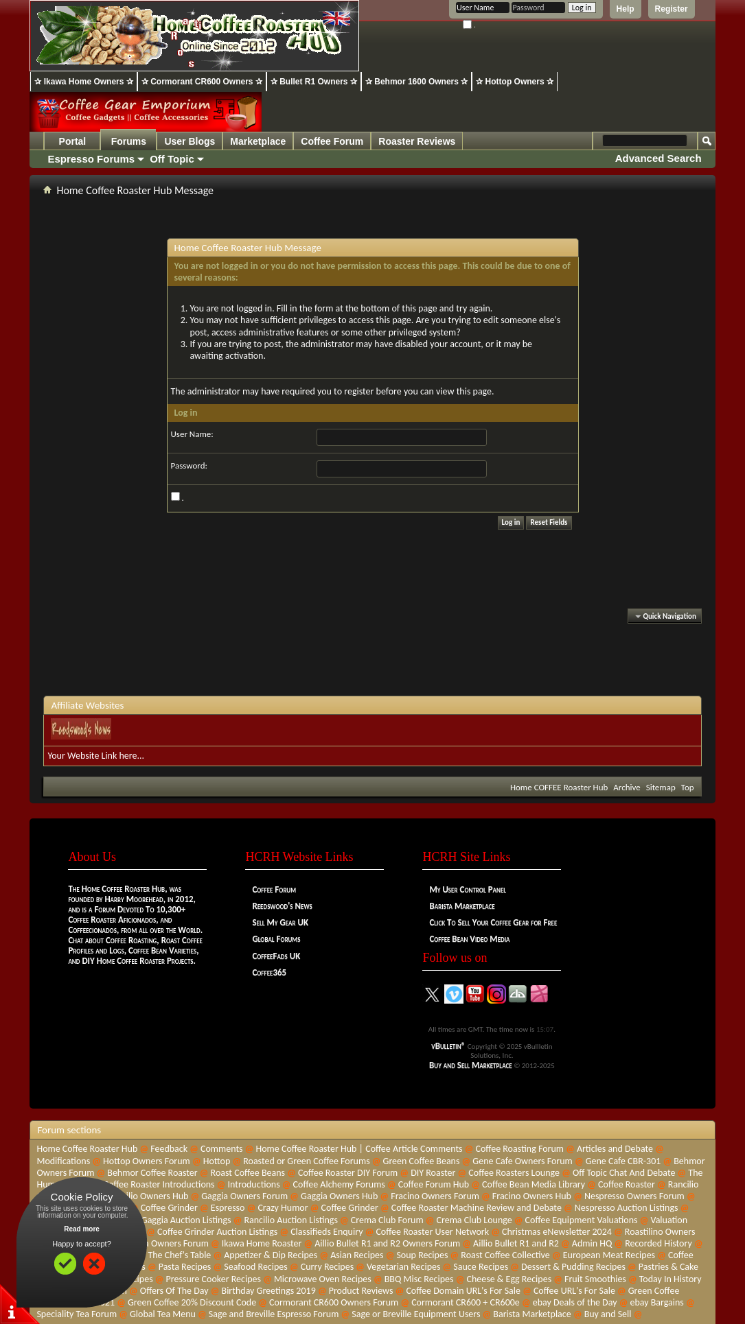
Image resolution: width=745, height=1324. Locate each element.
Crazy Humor (282, 1208)
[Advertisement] (373, 661)
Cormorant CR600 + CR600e (465, 1302)
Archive (626, 787)
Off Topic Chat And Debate (624, 1173)
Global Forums (276, 939)
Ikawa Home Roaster (262, 1243)
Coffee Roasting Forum (520, 1149)
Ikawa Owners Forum (167, 1243)
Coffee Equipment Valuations (581, 1220)
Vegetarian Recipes (403, 1267)
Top (687, 787)
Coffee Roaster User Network (432, 1232)
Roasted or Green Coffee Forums (306, 1161)
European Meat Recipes (609, 1255)
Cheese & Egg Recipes (508, 1279)
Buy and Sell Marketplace (470, 1065)
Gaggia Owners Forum (244, 1196)
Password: (189, 465)
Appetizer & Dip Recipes (270, 1255)
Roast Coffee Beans (248, 1173)
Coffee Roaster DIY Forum (348, 1173)
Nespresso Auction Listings (626, 1208)
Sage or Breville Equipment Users (416, 1314)
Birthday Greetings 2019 (269, 1291)
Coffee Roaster (626, 1184)
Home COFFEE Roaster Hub (559, 787)
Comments (221, 1149)
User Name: (192, 434)
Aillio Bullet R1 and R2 (516, 1243)
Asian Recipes (356, 1255)
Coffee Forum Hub (433, 1184)
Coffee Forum (332, 141)
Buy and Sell (608, 1314)
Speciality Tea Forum (76, 1314)
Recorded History (658, 1243)
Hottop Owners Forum (146, 1161)
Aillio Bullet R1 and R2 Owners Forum (387, 1243)
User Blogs (189, 141)
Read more (82, 1229)
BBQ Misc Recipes (419, 1279)
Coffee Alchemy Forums (339, 1184)
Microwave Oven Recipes (322, 1279)
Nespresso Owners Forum (634, 1196)
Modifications (63, 1161)
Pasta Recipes (185, 1267)
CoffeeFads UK (276, 956)
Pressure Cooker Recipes (213, 1279)
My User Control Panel (467, 889)
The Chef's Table (179, 1255)
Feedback (168, 1149)
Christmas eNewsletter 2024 (557, 1232)
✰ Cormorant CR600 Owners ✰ (201, 81)
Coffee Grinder (169, 1208)
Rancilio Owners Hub (147, 1196)
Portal (73, 141)
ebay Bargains (656, 1302)
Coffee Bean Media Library (533, 1184)
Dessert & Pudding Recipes (573, 1267)
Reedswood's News (282, 906)
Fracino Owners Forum (435, 1196)
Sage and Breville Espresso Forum (274, 1314)
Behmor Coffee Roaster (152, 1173)
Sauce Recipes (480, 1267)
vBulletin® (448, 1046)
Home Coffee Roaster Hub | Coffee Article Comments (359, 1149)
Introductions (254, 1184)
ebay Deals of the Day (575, 1302)
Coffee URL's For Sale (574, 1291)
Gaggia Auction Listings (186, 1220)
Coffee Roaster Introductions (158, 1184)
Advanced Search (658, 158)
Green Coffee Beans (421, 1161)
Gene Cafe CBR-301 (623, 1161)
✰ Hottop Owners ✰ (514, 81)
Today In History (670, 1279)
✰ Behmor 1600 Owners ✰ (416, 81)
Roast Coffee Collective (505, 1255)
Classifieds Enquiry (326, 1232)
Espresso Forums (91, 159)
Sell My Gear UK (280, 922)
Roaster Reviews (416, 141)
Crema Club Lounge (474, 1220)
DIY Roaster (433, 1173)
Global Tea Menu (163, 1314)
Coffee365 (269, 972)
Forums (128, 141)
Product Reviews (361, 1291)
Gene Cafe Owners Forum (522, 1161)
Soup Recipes (422, 1255)
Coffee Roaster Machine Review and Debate (476, 1208)
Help (625, 9)
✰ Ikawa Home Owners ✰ (83, 81)
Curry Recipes (327, 1267)
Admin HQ (592, 1243)
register (359, 391)
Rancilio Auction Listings (291, 1220)
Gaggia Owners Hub (339, 1196)
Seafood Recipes (256, 1267)
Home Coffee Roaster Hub (86, 1149)
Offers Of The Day (174, 1291)
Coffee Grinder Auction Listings (217, 1232)
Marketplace (258, 141)
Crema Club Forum (387, 1220)
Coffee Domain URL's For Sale (463, 1291)
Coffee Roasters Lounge (514, 1173)
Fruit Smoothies (595, 1279)
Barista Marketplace (461, 906)
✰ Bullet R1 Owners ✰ (314, 81)
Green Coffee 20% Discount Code (192, 1302)
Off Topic (172, 159)
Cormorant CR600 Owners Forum (333, 1302)
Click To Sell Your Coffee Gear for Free (493, 922)
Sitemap (661, 787)
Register (671, 9)
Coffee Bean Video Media (469, 939)
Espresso (228, 1208)
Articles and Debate (615, 1149)
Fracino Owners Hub (531, 1196)
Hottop (217, 1161)
